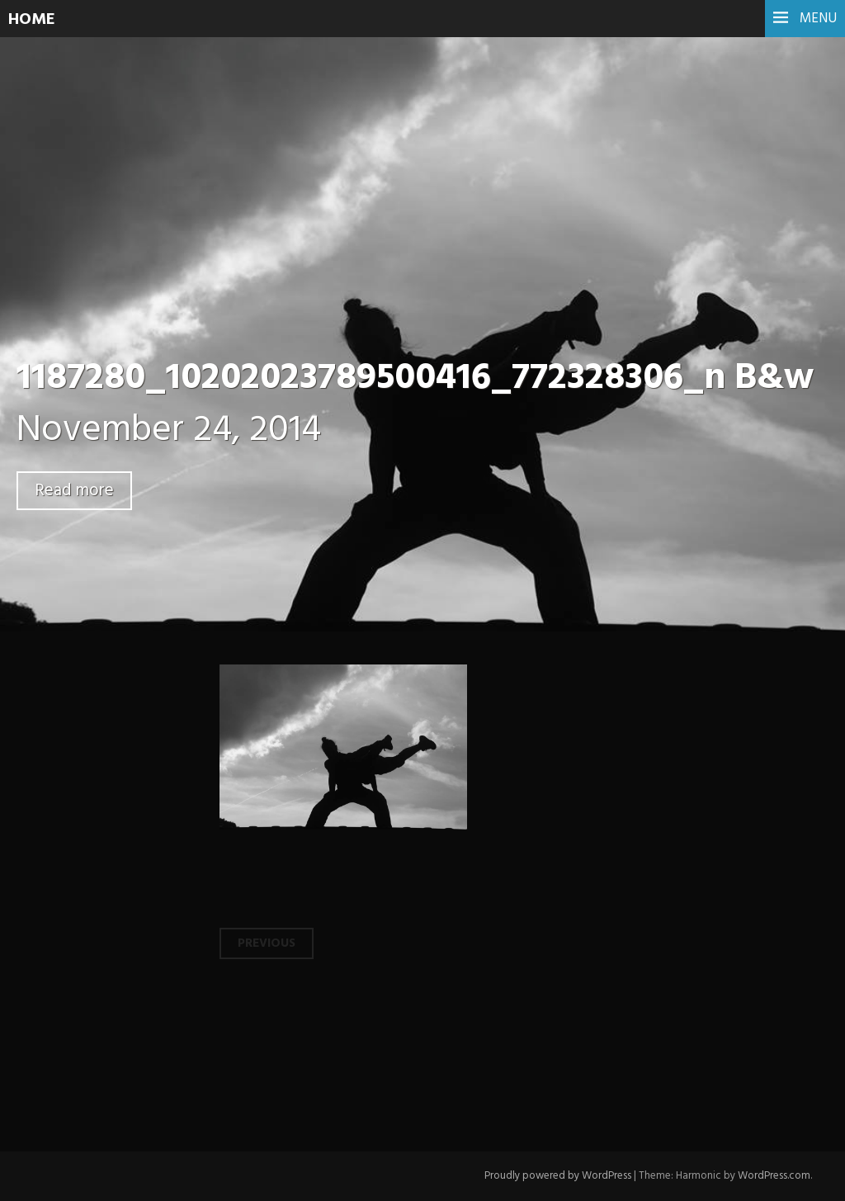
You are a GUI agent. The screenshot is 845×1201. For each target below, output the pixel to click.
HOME (31, 20)
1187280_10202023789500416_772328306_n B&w (415, 379)
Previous (266, 943)
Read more (74, 490)
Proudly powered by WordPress (557, 1175)
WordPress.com (774, 1175)
